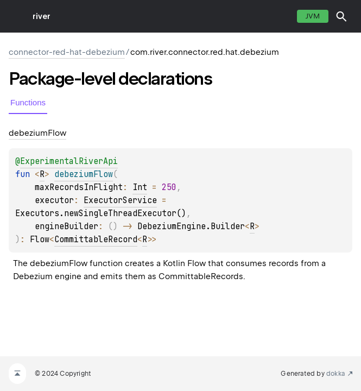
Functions (28, 102)
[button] (341, 16)
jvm (313, 16)
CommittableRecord (95, 239)
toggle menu (16, 16)
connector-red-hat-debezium (67, 52)
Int (139, 187)
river (41, 16)
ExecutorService (120, 200)
